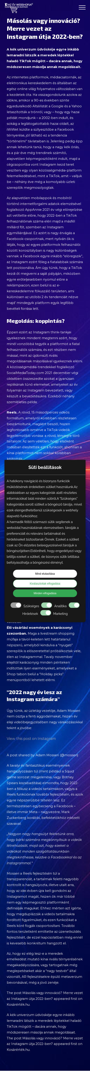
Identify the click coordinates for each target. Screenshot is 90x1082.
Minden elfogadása (45, 593)
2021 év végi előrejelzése (62, 210)
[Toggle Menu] (82, 7)
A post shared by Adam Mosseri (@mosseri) (42, 755)
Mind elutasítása (45, 573)
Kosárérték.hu (18, 1005)
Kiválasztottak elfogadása (45, 583)
